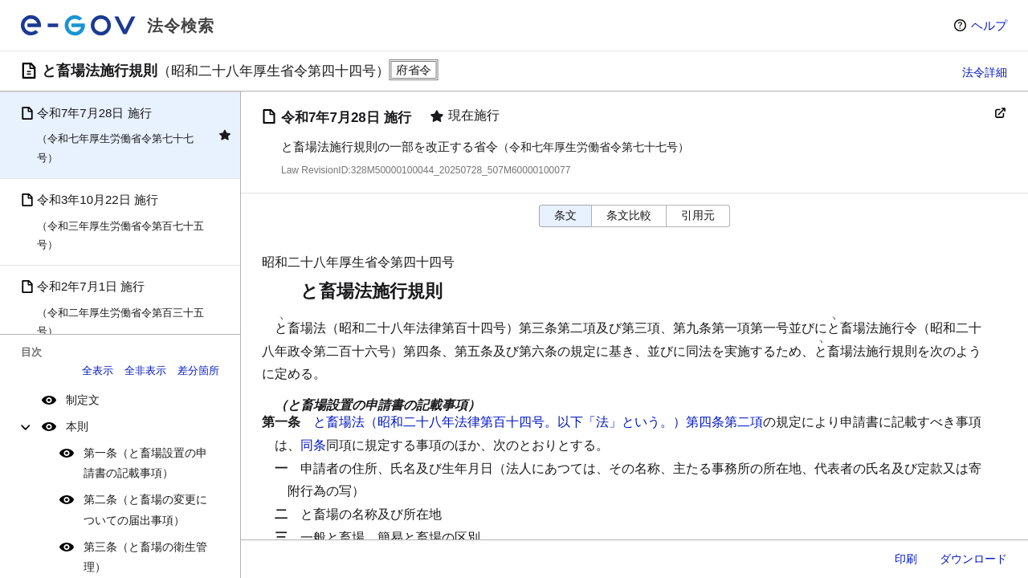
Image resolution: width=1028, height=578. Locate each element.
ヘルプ (989, 25)
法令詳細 (984, 72)
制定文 (83, 399)
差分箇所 (198, 370)
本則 (77, 426)
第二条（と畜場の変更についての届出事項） (145, 509)
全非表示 (145, 370)
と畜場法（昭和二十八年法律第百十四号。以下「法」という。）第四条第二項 (538, 422)
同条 (313, 445)
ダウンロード (973, 558)
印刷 (906, 558)
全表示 (97, 370)
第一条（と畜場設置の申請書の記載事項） (145, 462)
